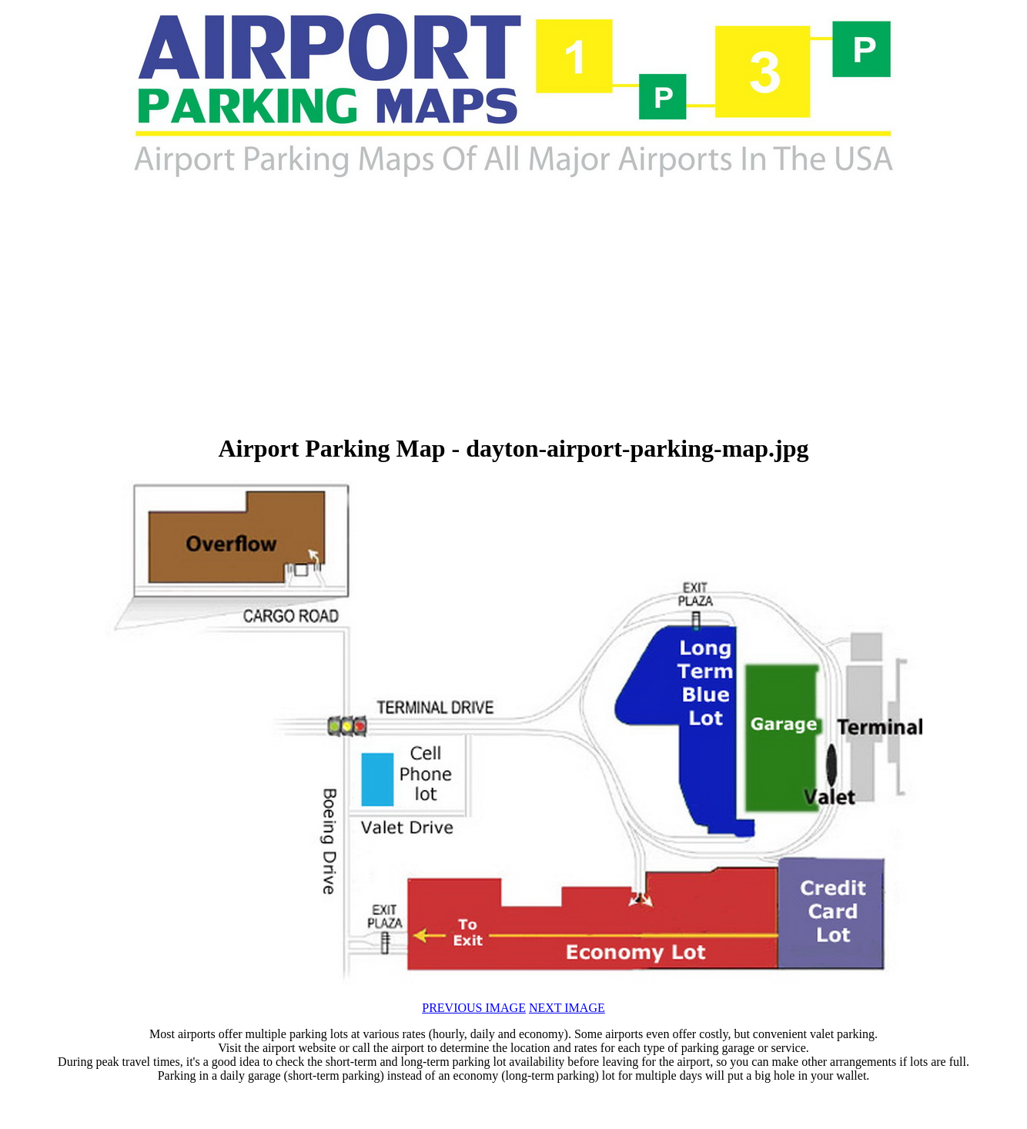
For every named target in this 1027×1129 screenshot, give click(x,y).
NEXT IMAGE (567, 1007)
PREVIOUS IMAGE (474, 1007)
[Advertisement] (341, 308)
